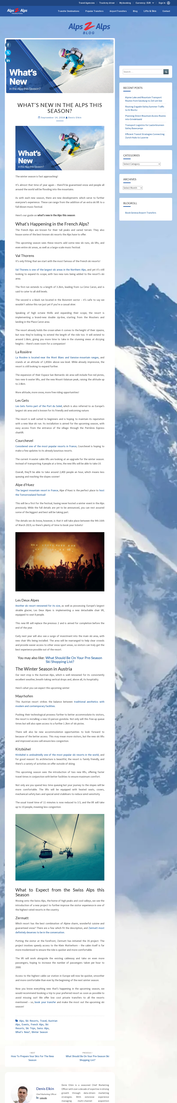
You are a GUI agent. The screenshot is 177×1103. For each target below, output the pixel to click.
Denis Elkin (75, 117)
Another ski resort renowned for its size (37, 605)
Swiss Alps (43, 1028)
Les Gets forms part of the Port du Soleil (38, 406)
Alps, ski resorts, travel (33, 1020)
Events (25, 1024)
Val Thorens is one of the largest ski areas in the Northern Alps (50, 269)
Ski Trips (30, 1028)
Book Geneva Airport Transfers (140, 212)
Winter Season (40, 1032)
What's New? (22, 1032)
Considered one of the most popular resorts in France (45, 446)
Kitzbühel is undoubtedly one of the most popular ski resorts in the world (57, 754)
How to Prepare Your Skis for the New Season (32, 1056)
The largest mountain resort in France (36, 490)
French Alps (37, 1024)
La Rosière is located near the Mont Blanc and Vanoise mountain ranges (57, 357)
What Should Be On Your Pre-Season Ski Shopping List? (73, 660)
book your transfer (45, 1002)
